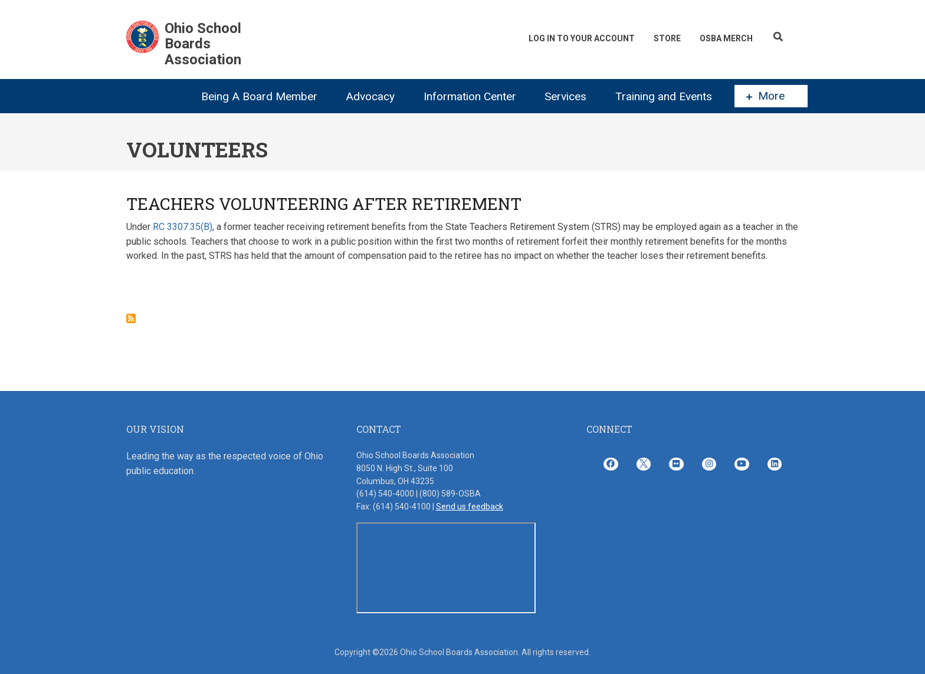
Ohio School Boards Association (203, 44)
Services (565, 96)
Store (661, 38)
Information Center (470, 96)
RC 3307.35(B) (182, 226)
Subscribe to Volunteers (131, 318)
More (765, 96)
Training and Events (663, 96)
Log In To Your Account (573, 38)
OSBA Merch (724, 38)
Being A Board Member (259, 96)
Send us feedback (469, 506)
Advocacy (370, 96)
